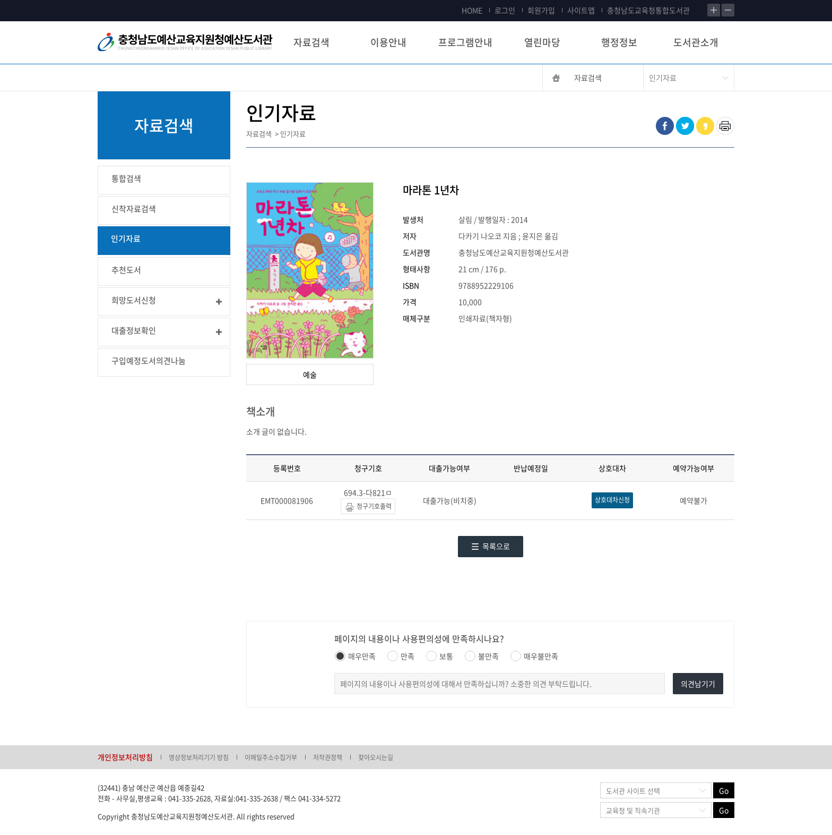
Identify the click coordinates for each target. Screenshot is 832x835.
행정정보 (619, 42)
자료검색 (311, 42)
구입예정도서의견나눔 (148, 361)
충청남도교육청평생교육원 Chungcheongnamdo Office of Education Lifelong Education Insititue (185, 42)
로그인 (505, 10)
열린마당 (542, 42)
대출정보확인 (133, 330)
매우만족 (355, 656)
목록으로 (490, 546)
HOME (472, 10)
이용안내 (388, 42)
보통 (439, 656)
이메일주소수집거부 (271, 757)
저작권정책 (327, 757)
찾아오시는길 (375, 757)
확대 (713, 10)
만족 (400, 656)
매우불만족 (534, 656)
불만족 (482, 656)
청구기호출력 (368, 507)
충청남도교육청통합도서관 (648, 10)
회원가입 (541, 10)
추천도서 (126, 270)
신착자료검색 (133, 209)
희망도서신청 (133, 300)
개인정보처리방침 (125, 757)
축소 (728, 10)
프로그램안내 (465, 42)
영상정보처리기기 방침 (199, 757)
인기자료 (126, 238)
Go (724, 790)
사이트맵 (581, 10)
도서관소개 (695, 42)
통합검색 (126, 178)
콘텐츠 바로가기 (25, 0)
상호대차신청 (612, 500)
